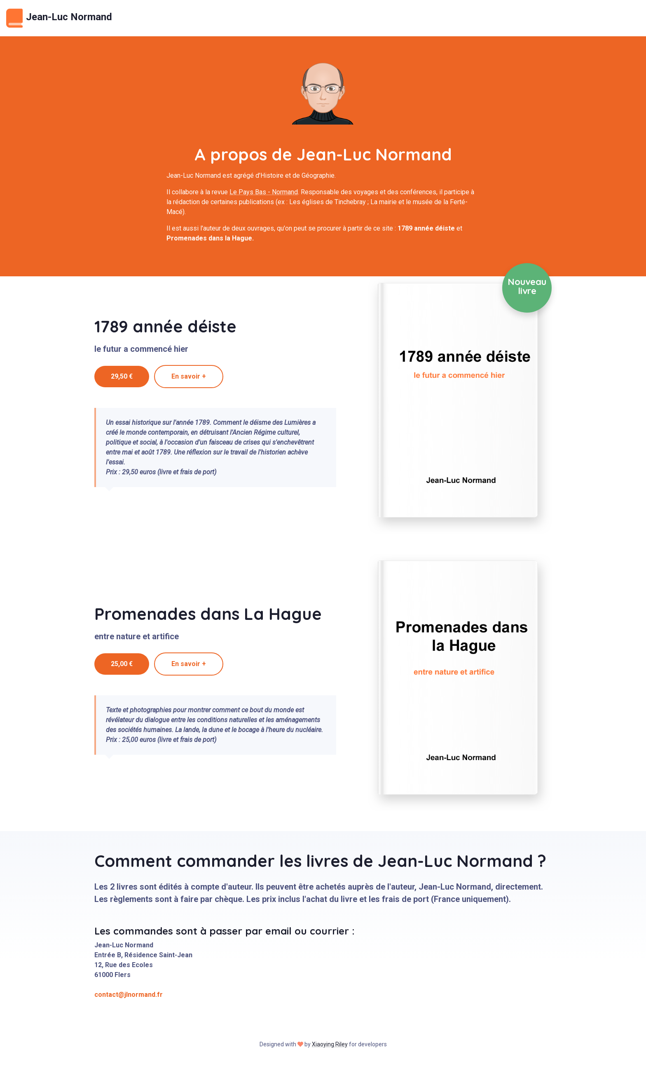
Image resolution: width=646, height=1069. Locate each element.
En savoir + (188, 376)
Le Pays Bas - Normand (263, 192)
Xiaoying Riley (330, 1044)
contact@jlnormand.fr (128, 994)
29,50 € (122, 376)
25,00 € (122, 664)
